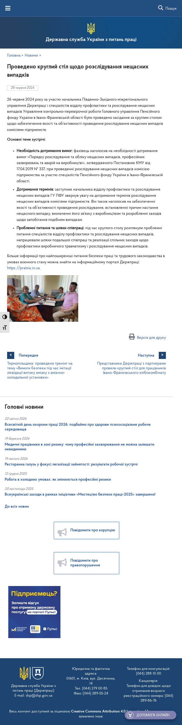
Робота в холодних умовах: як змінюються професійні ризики (58, 480)
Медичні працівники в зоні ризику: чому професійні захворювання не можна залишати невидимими (79, 447)
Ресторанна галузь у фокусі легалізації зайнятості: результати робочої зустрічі (71, 464)
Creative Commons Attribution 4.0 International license (114, 711)
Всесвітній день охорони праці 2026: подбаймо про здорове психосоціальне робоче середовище (78, 427)
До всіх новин (17, 507)
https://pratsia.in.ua (23, 268)
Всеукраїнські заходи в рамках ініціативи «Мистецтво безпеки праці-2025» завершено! (80, 494)
